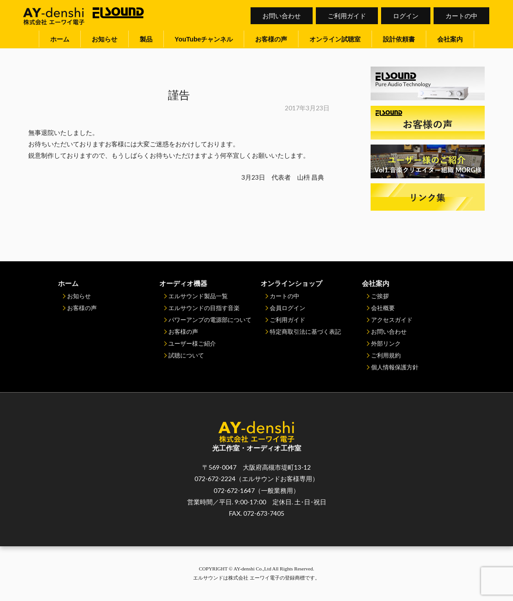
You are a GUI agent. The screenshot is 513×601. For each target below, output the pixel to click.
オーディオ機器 (183, 283)
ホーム (59, 39)
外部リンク (386, 343)
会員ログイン (287, 307)
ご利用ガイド (347, 16)
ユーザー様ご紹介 (192, 343)
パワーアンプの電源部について (209, 319)
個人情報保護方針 (395, 367)
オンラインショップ (291, 283)
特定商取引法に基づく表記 (305, 331)
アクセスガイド (392, 319)
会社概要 (383, 307)
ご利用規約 (386, 355)
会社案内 (450, 39)
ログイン (406, 16)
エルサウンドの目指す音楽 (204, 307)
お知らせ (104, 39)
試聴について (186, 355)
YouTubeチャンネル (204, 39)
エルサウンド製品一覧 (198, 296)
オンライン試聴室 (335, 39)
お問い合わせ (281, 16)
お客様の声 (271, 39)
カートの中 (461, 16)
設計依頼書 (399, 39)
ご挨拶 (380, 296)
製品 (146, 39)
